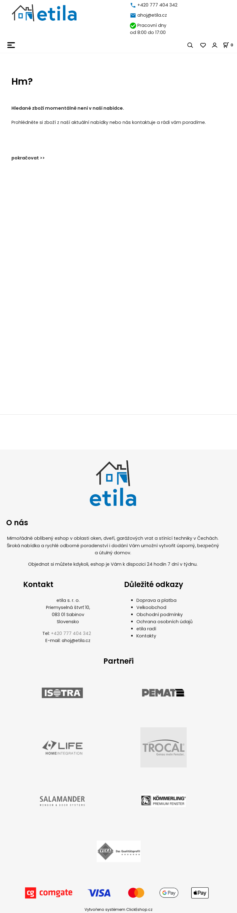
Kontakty (146, 636)
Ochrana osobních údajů (164, 622)
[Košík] (230, 45)
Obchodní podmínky (159, 614)
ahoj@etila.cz (152, 15)
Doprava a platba (156, 600)
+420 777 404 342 (157, 5)
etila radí (146, 629)
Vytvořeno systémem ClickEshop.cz (118, 909)
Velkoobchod (151, 607)
